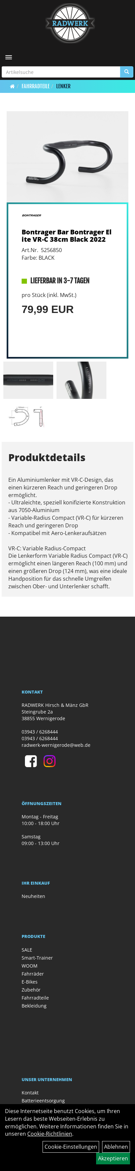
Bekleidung (34, 1006)
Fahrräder (33, 974)
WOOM (30, 966)
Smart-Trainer (37, 958)
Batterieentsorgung (43, 1100)
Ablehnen (116, 1146)
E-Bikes (30, 982)
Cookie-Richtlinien (49, 1133)
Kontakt (30, 1092)
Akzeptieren (113, 1158)
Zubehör (31, 990)
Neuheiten (33, 896)
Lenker (63, 86)
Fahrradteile (36, 86)
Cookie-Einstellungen (71, 1146)
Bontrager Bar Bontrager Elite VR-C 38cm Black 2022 (66, 235)
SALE (27, 950)
